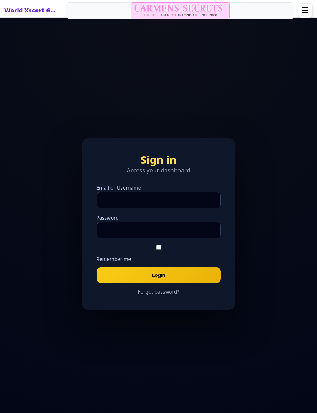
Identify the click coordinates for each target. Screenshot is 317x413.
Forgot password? (158, 291)
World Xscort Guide (31, 10)
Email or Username (119, 187)
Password (108, 217)
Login (158, 275)
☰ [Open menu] (305, 10)
